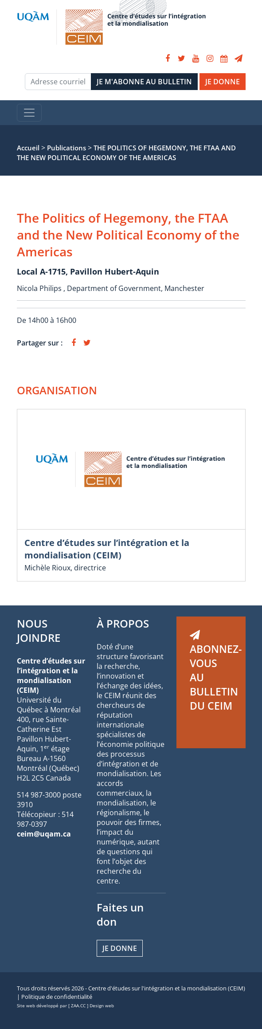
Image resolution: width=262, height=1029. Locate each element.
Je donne (119, 948)
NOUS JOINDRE (38, 630)
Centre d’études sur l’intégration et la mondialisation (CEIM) (106, 549)
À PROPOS (123, 623)
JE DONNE (222, 81)
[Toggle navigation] (29, 113)
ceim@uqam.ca (44, 834)
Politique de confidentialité (56, 997)
